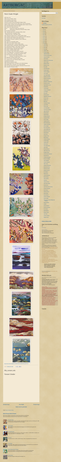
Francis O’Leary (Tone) (48, 55)
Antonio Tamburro (47, 162)
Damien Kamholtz (47, 196)
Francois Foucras (47, 83)
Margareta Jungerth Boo (48, 81)
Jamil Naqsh (10, 443)
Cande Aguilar (10, 425)
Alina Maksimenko (11, 431)
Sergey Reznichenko (47, 165)
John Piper (45, 213)
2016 (44, 36)
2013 (44, 41)
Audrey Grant (46, 142)
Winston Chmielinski (47, 78)
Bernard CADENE (47, 158)
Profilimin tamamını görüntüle (47, 24)
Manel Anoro (46, 173)
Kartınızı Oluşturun (44, 229)
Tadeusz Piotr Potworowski (48, 60)
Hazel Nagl (45, 147)
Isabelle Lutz (46, 99)
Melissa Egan (46, 198)
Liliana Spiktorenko (47, 129)
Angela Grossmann (47, 124)
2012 (44, 42)
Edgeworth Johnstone (47, 96)
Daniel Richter (46, 114)
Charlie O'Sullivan (47, 139)
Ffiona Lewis (46, 106)
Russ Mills (45, 66)
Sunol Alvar (46, 134)
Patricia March (46, 112)
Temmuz (45, 52)
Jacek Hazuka (10, 455)
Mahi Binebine (46, 210)
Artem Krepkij (46, 119)
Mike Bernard (46, 137)
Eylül (45, 49)
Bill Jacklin (45, 93)
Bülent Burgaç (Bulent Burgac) (9, 413)
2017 (44, 34)
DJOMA (45, 204)
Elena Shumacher (47, 127)
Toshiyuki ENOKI (47, 117)
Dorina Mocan (46, 132)
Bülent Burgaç (44, 227)
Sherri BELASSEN (47, 183)
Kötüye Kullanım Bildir (46, 221)
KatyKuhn (45, 180)
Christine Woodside (47, 157)
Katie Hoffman (46, 178)
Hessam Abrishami (47, 188)
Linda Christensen (47, 175)
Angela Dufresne (46, 121)
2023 (44, 29)
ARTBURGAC (14, 5)
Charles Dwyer (46, 70)
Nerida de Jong (46, 65)
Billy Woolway (46, 176)
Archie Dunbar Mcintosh (48, 153)
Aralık (45, 44)
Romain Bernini (46, 94)
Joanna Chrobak (46, 57)
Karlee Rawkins (46, 202)
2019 (44, 31)
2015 (44, 37)
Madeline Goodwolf (47, 76)
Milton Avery (46, 163)
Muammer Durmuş (47, 130)
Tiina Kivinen (46, 58)
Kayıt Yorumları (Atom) (10, 410)
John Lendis (46, 73)
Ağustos (45, 50)
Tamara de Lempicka (47, 109)
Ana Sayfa (21, 404)
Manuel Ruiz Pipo (47, 167)
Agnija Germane (46, 53)
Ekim (45, 47)
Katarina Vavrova (47, 170)
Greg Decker (46, 86)
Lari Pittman (46, 91)
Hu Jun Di (9, 437)
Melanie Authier (46, 63)
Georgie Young (46, 135)
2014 (44, 39)
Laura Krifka (46, 104)
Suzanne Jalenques (47, 89)
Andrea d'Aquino (46, 215)
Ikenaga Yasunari (47, 116)
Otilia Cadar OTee (47, 150)
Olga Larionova (46, 111)
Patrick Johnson (46, 191)
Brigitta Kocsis (46, 217)
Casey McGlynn (46, 205)
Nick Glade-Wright (47, 75)
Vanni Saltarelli (46, 160)
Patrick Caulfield (46, 71)
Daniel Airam (46, 185)
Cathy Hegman (46, 80)
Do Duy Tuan (46, 98)
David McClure (46, 155)
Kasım (45, 45)
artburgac (45, 23)
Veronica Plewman (47, 207)
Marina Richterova (47, 122)
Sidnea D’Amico (46, 181)
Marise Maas (46, 193)
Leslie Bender (46, 88)
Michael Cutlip (46, 212)
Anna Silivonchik (46, 68)
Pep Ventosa (46, 190)
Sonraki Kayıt (6, 404)
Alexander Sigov (11, 419)
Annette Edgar (46, 140)
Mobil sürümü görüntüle (21, 407)
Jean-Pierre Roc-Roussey (48, 186)
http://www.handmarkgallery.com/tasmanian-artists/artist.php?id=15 (16, 363)
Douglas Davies (46, 152)
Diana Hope (46, 144)
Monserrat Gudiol (47, 168)
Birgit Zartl (45, 101)
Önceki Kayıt (36, 404)
